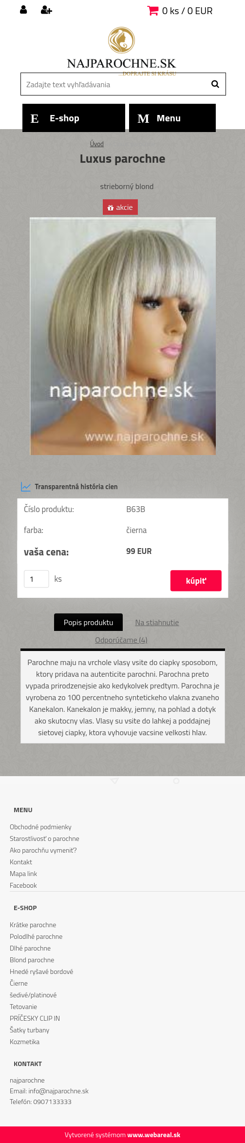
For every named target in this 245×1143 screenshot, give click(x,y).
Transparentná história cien (69, 486)
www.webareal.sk (153, 1134)
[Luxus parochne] (123, 221)
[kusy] (36, 579)
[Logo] (121, 51)
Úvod (97, 144)
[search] (215, 84)
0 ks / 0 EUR (187, 10)
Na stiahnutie (157, 622)
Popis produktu (88, 622)
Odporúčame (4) (121, 640)
